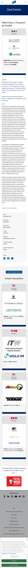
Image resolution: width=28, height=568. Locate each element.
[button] (2, 2)
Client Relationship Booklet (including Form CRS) (14, 534)
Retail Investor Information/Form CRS (14, 511)
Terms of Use (14, 518)
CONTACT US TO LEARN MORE (9, 208)
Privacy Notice (13, 553)
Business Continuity (14, 524)
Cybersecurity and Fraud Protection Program (14, 527)
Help (14, 508)
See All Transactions (14, 272)
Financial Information (14, 521)
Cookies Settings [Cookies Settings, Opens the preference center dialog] (14, 556)
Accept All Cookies (14, 565)
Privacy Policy (14, 514)
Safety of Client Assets (14, 530)
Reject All (14, 561)
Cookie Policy (4, 553)
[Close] (26, 539)
